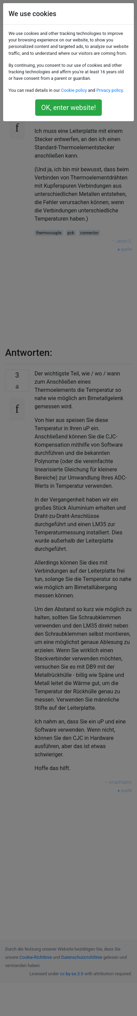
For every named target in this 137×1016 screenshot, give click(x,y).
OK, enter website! (68, 107)
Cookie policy (74, 90)
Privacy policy (109, 90)
